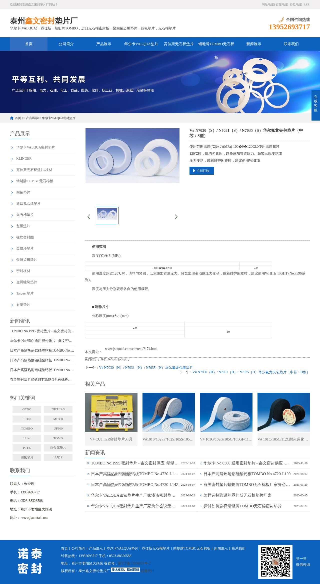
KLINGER (24, 158)
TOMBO (27, 428)
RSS (306, 4)
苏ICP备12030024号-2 (134, 563)
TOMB (58, 438)
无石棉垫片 (25, 215)
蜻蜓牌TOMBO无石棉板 (216, 46)
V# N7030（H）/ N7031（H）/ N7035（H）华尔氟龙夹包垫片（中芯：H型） (251, 372)
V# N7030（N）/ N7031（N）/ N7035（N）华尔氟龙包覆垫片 (146, 368)
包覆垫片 (23, 226)
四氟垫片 (23, 192)
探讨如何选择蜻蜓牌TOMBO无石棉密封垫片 (243, 506)
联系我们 (291, 44)
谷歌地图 (296, 4)
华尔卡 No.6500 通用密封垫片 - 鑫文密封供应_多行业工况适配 (42, 341)
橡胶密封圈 (25, 237)
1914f (26, 438)
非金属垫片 (58, 447)
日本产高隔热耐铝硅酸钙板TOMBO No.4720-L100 (42, 360)
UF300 (58, 428)
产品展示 (103, 44)
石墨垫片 (23, 304)
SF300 (27, 419)
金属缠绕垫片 (26, 282)
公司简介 (66, 44)
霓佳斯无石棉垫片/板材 (34, 170)
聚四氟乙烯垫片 (28, 203)
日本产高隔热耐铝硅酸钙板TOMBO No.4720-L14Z (42, 370)
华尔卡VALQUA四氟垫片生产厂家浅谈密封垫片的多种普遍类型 (134, 495)
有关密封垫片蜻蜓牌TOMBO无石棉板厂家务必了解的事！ (42, 380)
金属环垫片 (25, 248)
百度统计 (147, 571)
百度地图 (282, 4)
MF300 (58, 419)
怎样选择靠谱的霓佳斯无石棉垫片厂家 (238, 495)
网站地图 (268, 4)
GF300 (26, 409)
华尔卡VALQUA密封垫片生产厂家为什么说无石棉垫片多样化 (134, 506)
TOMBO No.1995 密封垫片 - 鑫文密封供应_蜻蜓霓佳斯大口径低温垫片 (42, 331)
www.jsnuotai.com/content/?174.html (131, 349)
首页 (28, 44)
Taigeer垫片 (25, 293)
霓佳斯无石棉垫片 (179, 44)
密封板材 (23, 271)
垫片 (104, 359)
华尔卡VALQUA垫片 (141, 44)
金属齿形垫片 (26, 260)
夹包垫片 (123, 359)
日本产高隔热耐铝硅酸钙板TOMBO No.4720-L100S (42, 350)
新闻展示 (253, 44)
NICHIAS (58, 409)
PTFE (26, 447)
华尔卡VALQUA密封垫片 (58, 118)
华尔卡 (58, 457)
